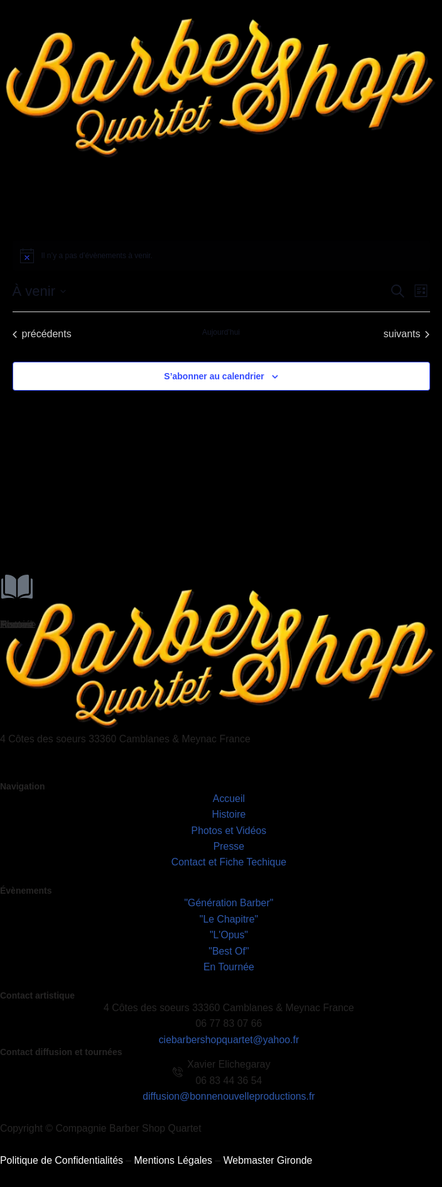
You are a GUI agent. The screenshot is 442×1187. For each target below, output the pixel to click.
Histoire (17, 624)
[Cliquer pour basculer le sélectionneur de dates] (39, 291)
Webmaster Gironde (270, 1162)
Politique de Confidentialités (62, 1162)
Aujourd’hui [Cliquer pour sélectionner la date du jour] (221, 332)
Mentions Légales (174, 1162)
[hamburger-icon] (428, 185)
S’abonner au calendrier (214, 376)
